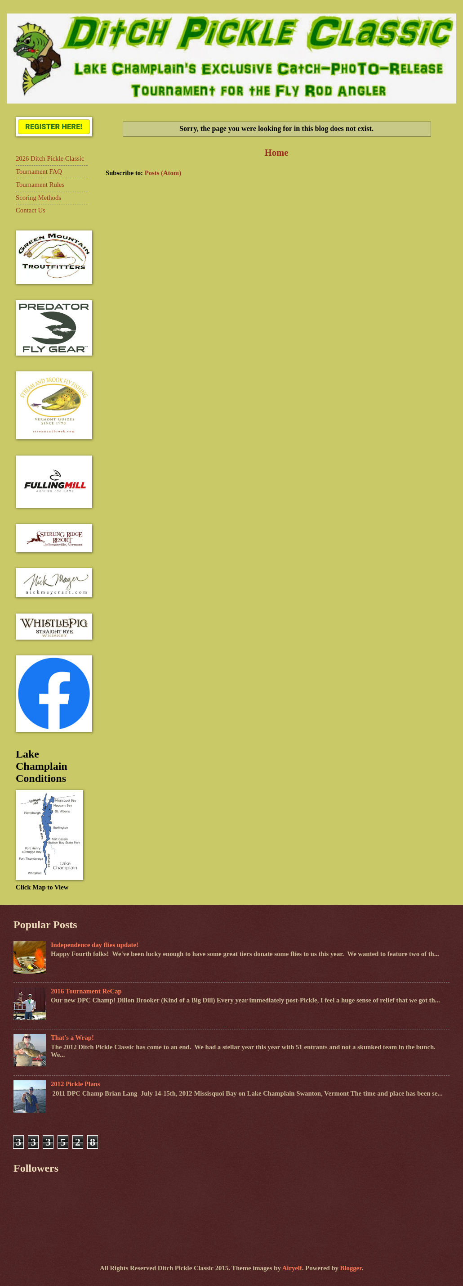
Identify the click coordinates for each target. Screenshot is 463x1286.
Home (277, 153)
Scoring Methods (38, 197)
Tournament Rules (40, 184)
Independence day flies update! (94, 944)
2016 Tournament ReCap (86, 991)
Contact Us (30, 210)
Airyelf (292, 1268)
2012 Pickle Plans (75, 1083)
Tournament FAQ (39, 171)
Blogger (351, 1268)
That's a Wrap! (72, 1037)
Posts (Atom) (163, 172)
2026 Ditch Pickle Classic (50, 158)
